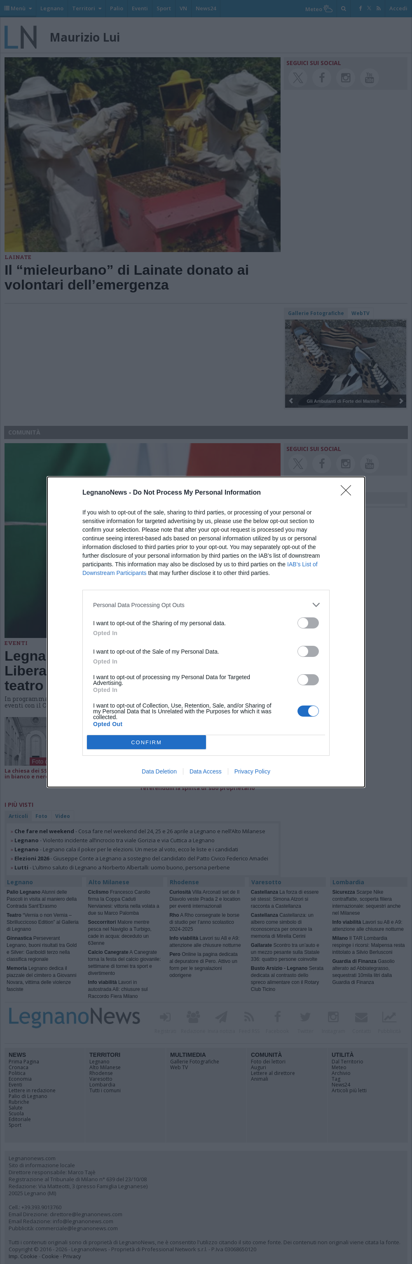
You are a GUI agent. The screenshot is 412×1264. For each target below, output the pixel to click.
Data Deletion (159, 771)
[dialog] (206, 632)
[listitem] (206, 604)
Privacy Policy (252, 771)
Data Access (206, 771)
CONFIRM (146, 742)
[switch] (308, 622)
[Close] (348, 493)
